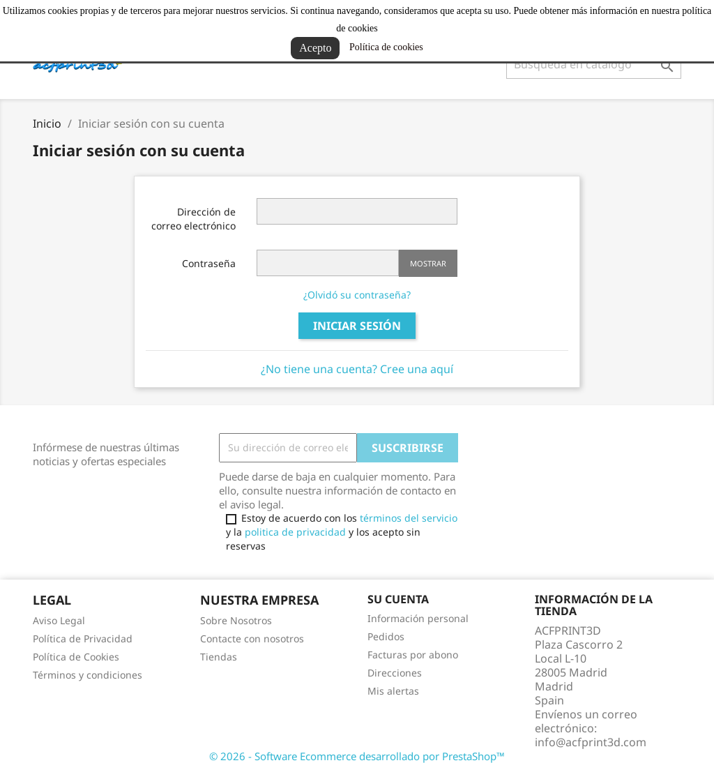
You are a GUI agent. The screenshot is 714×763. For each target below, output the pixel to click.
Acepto (315, 48)
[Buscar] (593, 64)
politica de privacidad (295, 531)
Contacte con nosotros (252, 638)
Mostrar (428, 263)
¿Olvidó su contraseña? (357, 294)
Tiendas (218, 656)
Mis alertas (393, 690)
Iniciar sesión (357, 325)
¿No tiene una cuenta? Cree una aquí (357, 369)
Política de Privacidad (82, 638)
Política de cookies (386, 47)
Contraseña (209, 263)
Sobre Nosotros (236, 620)
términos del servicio (408, 517)
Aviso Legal (59, 620)
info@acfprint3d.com (590, 742)
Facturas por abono (412, 654)
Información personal (418, 618)
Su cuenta (398, 599)
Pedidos (385, 636)
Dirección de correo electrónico (193, 218)
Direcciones (394, 672)
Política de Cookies (76, 656)
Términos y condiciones (87, 674)
